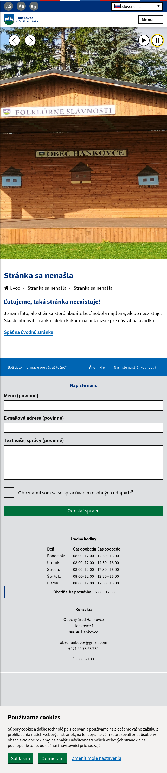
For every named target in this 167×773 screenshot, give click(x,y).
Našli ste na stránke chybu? (135, 367)
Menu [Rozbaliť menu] (151, 19)
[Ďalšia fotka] (30, 40)
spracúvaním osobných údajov (98, 493)
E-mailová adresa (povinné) (34, 418)
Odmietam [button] (52, 758)
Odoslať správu (83, 511)
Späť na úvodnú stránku (28, 332)
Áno (93, 367)
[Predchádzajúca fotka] (14, 40)
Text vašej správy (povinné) (34, 440)
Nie (102, 367)
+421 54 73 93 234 (83, 648)
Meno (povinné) (21, 395)
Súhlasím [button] (20, 758)
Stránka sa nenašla (47, 288)
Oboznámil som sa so (75, 493)
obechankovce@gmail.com (83, 642)
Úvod (12, 288)
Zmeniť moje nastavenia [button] (96, 758)
